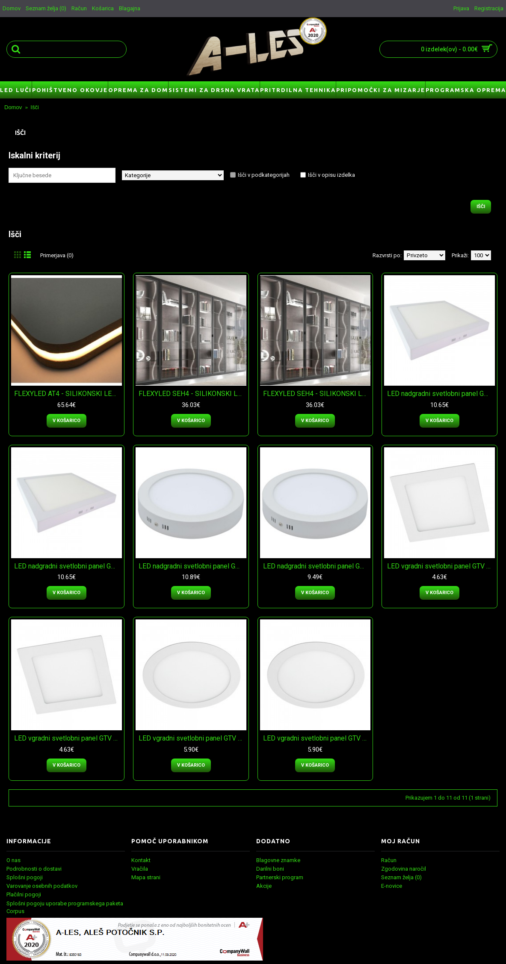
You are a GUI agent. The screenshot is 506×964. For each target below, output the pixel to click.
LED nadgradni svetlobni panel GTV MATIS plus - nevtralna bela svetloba (441, 394)
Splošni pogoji (24, 877)
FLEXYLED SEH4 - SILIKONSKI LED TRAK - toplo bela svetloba (317, 394)
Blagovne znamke (278, 860)
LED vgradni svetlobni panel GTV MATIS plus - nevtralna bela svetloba (441, 566)
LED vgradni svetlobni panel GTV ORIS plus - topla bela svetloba (317, 738)
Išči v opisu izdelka (331, 175)
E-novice (391, 886)
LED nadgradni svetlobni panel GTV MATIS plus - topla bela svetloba (68, 566)
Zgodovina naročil (403, 869)
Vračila (139, 869)
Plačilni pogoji (23, 894)
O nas (13, 860)
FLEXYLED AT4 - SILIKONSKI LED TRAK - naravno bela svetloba (68, 394)
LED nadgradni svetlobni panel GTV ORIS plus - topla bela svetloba (317, 566)
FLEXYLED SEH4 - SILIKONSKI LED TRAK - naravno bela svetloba (192, 394)
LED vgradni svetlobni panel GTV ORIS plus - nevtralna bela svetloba (192, 738)
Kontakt (141, 860)
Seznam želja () (401, 877)
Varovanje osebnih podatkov (41, 886)
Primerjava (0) (57, 255)
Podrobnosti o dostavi (34, 869)
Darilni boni (270, 869)
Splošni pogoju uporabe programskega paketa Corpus (64, 907)
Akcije (264, 886)
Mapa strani (145, 877)
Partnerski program (279, 877)
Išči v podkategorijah (264, 175)
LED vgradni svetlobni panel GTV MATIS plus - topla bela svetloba (68, 738)
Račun (389, 860)
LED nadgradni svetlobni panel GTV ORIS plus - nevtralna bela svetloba (192, 566)
